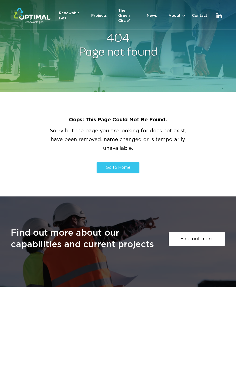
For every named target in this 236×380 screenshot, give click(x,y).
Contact (199, 16)
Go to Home (118, 168)
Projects (99, 16)
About (174, 16)
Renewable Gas (69, 15)
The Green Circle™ (124, 16)
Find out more (196, 239)
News (152, 16)
